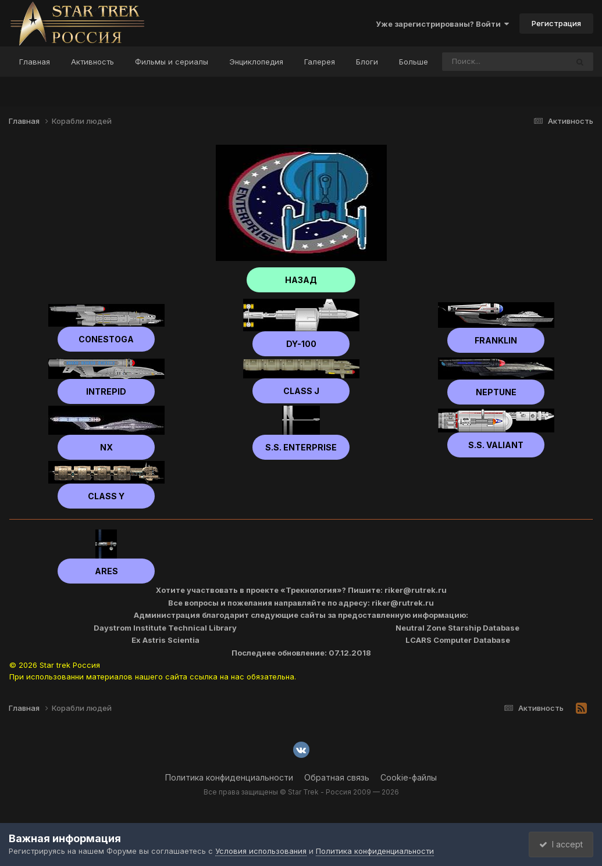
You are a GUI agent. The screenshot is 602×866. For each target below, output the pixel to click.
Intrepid (106, 391)
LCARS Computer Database (457, 640)
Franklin (496, 340)
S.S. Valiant (495, 445)
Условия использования (261, 851)
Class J (301, 391)
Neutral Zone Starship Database (457, 627)
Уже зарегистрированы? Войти (442, 23)
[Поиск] (483, 61)
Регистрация (556, 23)
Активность (92, 61)
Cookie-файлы (408, 777)
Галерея (319, 61)
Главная (34, 61)
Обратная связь (336, 777)
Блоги (367, 61)
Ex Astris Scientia (165, 640)
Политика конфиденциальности (229, 777)
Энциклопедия (256, 61)
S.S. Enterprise (301, 447)
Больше (413, 61)
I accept (559, 844)
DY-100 (301, 344)
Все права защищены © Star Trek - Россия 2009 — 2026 (301, 792)
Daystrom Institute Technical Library (165, 627)
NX (106, 447)
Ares (106, 571)
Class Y (106, 496)
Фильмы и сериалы (171, 61)
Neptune (496, 392)
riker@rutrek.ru (415, 590)
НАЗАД (301, 280)
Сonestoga (106, 339)
